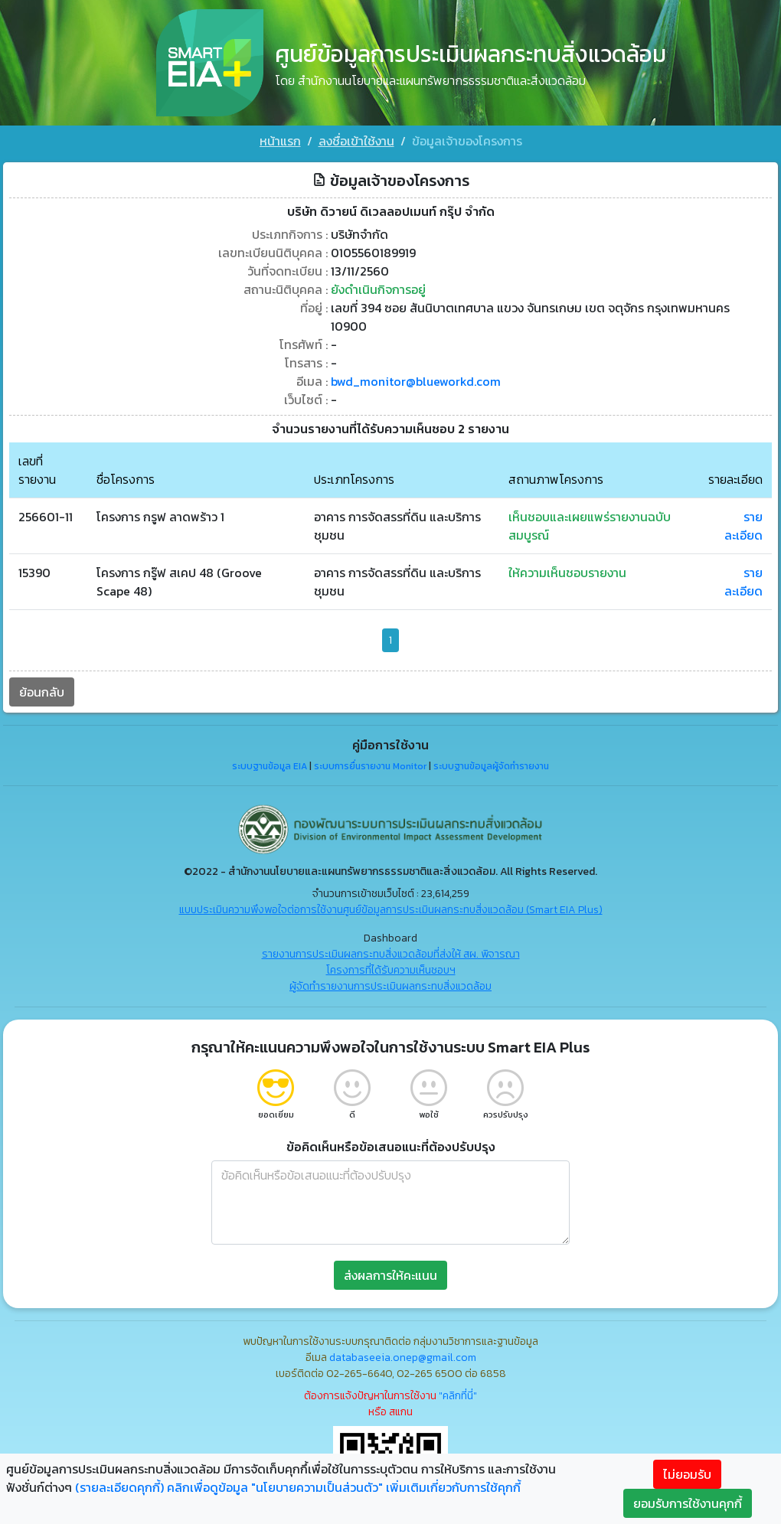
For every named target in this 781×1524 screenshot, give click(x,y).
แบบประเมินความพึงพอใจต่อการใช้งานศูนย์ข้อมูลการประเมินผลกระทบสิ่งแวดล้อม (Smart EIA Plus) (391, 910)
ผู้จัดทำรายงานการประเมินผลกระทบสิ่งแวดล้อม (390, 986)
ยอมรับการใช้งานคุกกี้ (687, 1503)
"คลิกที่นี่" (458, 1396)
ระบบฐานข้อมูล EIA (269, 766)
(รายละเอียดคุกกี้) (119, 1487)
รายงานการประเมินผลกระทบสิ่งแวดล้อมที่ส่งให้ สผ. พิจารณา (391, 954)
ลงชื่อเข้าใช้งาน (356, 141)
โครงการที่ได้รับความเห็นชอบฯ (391, 970)
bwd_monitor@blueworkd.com (416, 381)
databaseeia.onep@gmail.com (402, 1357)
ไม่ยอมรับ (687, 1474)
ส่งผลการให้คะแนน (390, 1275)
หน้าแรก (280, 141)
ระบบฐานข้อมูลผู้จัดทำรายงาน (491, 766)
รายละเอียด (743, 525)
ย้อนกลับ (41, 692)
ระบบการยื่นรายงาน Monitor (370, 766)
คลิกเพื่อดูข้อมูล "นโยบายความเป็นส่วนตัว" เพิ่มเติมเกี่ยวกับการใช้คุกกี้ (344, 1487)
